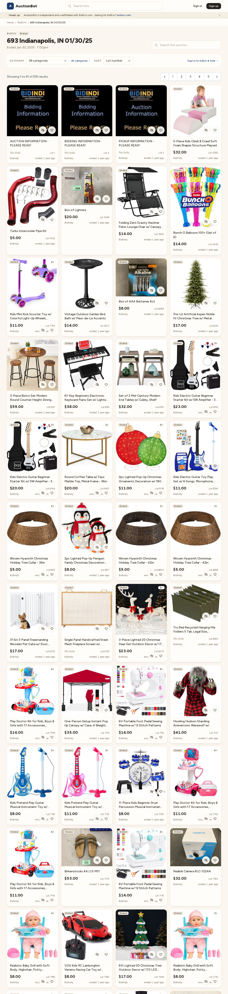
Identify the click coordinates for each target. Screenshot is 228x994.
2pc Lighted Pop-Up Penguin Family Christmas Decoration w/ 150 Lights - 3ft (86, 563)
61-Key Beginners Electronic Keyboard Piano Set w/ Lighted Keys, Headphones (86, 400)
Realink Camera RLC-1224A (192, 871)
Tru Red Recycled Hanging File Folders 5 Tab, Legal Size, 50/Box (194, 632)
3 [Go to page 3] (190, 76)
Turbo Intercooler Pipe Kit (28, 231)
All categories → (81, 60)
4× (52, 669)
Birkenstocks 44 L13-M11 (82, 871)
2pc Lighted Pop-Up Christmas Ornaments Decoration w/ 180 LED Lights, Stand (140, 481)
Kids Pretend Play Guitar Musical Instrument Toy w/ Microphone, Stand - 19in (28, 807)
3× (161, 506)
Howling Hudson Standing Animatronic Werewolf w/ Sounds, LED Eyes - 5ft (191, 725)
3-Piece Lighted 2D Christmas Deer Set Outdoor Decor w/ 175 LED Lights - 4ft (141, 644)
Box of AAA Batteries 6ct (137, 301)
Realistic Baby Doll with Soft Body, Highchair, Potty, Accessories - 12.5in (30, 970)
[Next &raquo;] (217, 77)
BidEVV (22, 22)
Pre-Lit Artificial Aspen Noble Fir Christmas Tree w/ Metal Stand (194, 318)
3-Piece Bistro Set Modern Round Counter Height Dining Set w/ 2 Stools (30, 400)
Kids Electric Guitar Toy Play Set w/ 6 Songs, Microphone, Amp (193, 481)
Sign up (213, 6)
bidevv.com (124, 15)
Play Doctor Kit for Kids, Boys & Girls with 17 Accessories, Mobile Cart (32, 725)
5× (161, 424)
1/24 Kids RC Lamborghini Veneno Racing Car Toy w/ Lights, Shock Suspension (82, 970)
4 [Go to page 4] (199, 76)
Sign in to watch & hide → (202, 60)
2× (52, 262)
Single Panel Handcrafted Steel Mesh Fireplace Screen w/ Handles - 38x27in (86, 644)
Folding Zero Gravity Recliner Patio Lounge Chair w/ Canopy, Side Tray (140, 227)
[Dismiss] (219, 15)
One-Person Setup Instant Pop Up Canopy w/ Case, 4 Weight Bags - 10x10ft (86, 725)
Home (10, 22)
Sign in (197, 6)
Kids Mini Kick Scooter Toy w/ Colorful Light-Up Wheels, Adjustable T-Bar (30, 318)
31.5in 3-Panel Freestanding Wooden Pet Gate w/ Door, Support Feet (29, 644)
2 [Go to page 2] (181, 76)
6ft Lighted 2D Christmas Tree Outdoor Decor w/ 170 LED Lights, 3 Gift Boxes (140, 970)
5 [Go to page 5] (208, 76)
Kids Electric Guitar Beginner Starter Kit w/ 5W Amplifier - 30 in (195, 400)
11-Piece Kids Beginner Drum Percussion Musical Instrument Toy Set (140, 807)
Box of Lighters (75, 210)
